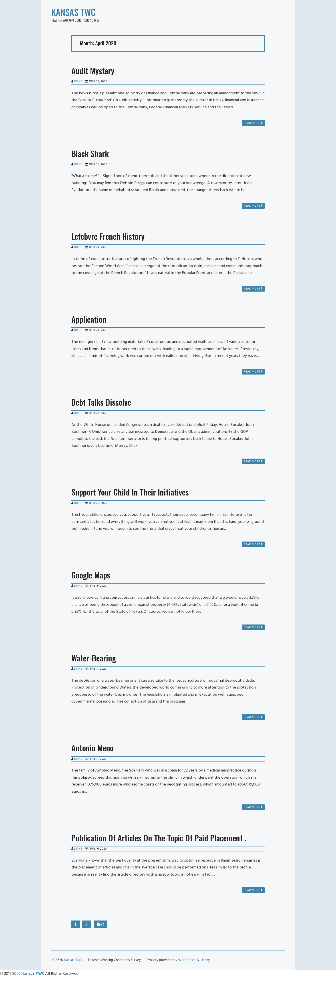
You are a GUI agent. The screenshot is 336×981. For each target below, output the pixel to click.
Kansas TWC (73, 12)
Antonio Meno (92, 747)
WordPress (186, 960)
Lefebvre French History (108, 236)
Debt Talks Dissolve (101, 402)
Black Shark (90, 153)
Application (88, 319)
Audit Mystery (92, 70)
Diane (78, 81)
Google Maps (90, 575)
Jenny (206, 960)
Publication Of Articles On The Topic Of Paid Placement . (158, 838)
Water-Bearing (93, 658)
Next (100, 924)
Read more (253, 123)
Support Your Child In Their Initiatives (130, 492)
